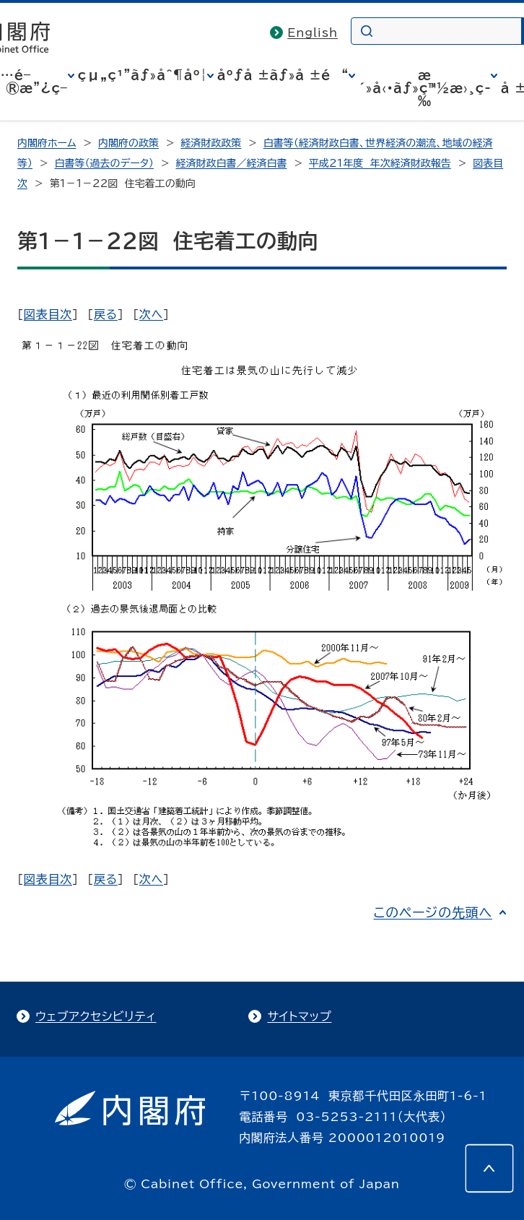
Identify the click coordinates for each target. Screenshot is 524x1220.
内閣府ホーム (46, 143)
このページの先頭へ (432, 912)
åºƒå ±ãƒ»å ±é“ (283, 75)
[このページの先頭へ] (489, 1168)
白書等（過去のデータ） (104, 163)
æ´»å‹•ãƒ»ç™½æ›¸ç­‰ (425, 88)
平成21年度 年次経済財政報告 (380, 163)
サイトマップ (299, 1016)
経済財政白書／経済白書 (231, 163)
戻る (106, 314)
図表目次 (48, 314)
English (312, 32)
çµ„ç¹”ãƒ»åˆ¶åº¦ (142, 75)
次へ (151, 314)
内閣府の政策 (128, 143)
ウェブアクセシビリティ (95, 1016)
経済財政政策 (210, 143)
